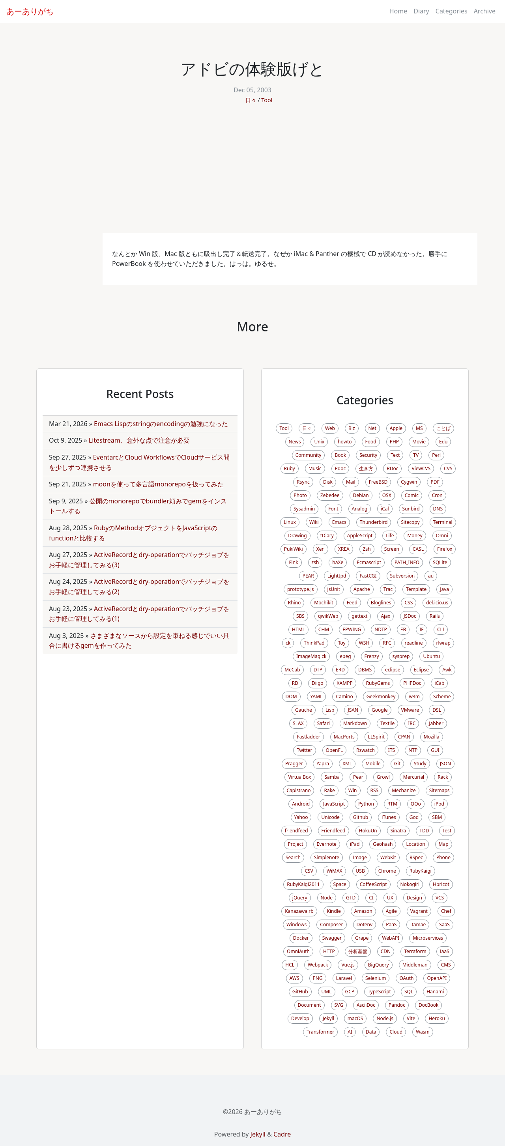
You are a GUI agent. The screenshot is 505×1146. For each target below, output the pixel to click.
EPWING (351, 629)
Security (368, 455)
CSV (309, 870)
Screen (391, 549)
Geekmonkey (381, 696)
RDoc (392, 468)
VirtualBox (299, 777)
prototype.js (300, 589)
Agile (391, 911)
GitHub (300, 991)
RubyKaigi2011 (303, 884)
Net (372, 428)
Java (444, 589)
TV (416, 455)
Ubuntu (431, 656)
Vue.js (347, 964)
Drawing (297, 535)
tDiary (327, 535)
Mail (350, 482)
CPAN (404, 736)
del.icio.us (437, 602)
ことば (443, 428)
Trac (388, 589)
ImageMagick (311, 656)
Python (366, 803)
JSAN (353, 710)
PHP (394, 441)
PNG (318, 978)
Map (444, 844)
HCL (289, 964)
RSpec (416, 857)
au (431, 575)
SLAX (298, 723)
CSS (408, 602)
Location (415, 844)
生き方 (366, 468)
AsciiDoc (366, 1005)
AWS (294, 978)
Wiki (314, 522)
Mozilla (432, 736)
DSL (436, 710)
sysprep (401, 656)
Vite (411, 1018)
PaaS (391, 924)
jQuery (299, 897)
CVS (448, 468)
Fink (293, 562)
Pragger (294, 763)
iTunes (389, 817)
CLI (440, 629)
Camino (344, 696)
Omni (442, 535)
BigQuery (378, 964)
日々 (250, 100)
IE (421, 629)
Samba (332, 777)
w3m (414, 696)
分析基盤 (357, 951)
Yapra (322, 763)
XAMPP (345, 683)
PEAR (308, 575)
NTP (412, 750)
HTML (298, 629)
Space (339, 884)
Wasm (423, 1031)
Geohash (383, 844)
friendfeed (296, 830)
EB (403, 629)
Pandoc (397, 1005)
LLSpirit (376, 736)
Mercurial (413, 777)
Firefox (444, 549)
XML (347, 763)
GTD (350, 897)
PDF (434, 482)
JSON (445, 763)
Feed (352, 602)
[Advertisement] (252, 174)
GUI (435, 750)
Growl (383, 777)
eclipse (392, 669)
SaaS (444, 924)
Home (398, 11)
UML (327, 991)
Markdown (355, 723)
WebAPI (390, 938)
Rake (329, 790)
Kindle (334, 911)
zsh (315, 562)
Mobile (372, 763)
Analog (360, 508)
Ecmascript (369, 562)
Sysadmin (304, 508)
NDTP (380, 629)
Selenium (375, 978)
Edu (443, 441)
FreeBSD (378, 482)
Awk (447, 669)
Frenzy (372, 656)
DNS (438, 508)
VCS (440, 897)
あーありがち (30, 11)
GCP (350, 991)
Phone (443, 857)
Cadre (282, 1134)
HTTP (329, 951)
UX (390, 897)
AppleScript (359, 535)
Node (327, 897)
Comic (412, 495)
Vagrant (419, 911)
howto (345, 441)
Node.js (384, 1018)
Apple (396, 428)
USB (360, 870)
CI (371, 897)
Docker (301, 938)
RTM (392, 803)
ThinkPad (314, 642)
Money (414, 535)
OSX (386, 495)
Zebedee (330, 495)
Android (301, 803)
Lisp (330, 710)
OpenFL (334, 750)
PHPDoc (412, 683)
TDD (424, 830)
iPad (354, 844)
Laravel (344, 978)
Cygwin (409, 482)
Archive (485, 11)
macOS (355, 1018)
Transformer (320, 1031)
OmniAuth (298, 951)
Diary (421, 11)
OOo (416, 803)
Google (380, 710)
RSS (374, 790)
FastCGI (367, 575)
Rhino (294, 602)
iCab (439, 683)
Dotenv (365, 924)
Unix (319, 441)
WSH (364, 642)
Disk (328, 482)
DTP (318, 669)
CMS (446, 964)
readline (414, 642)
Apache (362, 589)
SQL (408, 991)
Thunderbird (374, 522)
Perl (436, 455)
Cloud (395, 1031)
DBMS (365, 669)
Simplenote (326, 857)
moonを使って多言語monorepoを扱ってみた (158, 484)
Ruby (289, 468)
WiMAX (334, 870)
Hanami (435, 991)
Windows (296, 924)
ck (288, 642)
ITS (391, 750)
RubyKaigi (421, 870)
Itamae (418, 924)
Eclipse (421, 669)
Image (360, 857)
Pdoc (340, 468)
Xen (320, 549)
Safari (323, 723)
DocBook (429, 1005)
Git (397, 763)
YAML (316, 696)
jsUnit (333, 589)
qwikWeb (328, 616)
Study (420, 763)
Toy (342, 642)
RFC (387, 642)
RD (295, 683)
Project (295, 844)
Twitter (304, 750)
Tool (266, 100)
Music (315, 468)
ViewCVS (420, 468)
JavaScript (334, 803)
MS (419, 428)
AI (350, 1031)
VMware (410, 710)
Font (333, 508)
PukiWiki (293, 549)
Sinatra (398, 830)
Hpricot (441, 884)
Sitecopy (410, 522)
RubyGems (378, 683)
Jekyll (328, 1018)
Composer (331, 924)
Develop (300, 1018)
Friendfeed (334, 830)
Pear (358, 777)
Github (360, 817)
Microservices (428, 938)
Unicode (330, 817)
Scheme (442, 696)
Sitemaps (439, 790)
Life (390, 535)
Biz (351, 428)
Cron (437, 495)
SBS (300, 616)
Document (309, 1005)
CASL (418, 549)
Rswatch (365, 750)
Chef (446, 911)
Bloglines (381, 602)
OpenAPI (437, 978)
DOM (291, 696)
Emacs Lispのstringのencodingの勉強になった (161, 423)
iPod (439, 803)
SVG (339, 1005)
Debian (361, 495)
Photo (300, 495)
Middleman (415, 964)
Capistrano (298, 790)
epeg (345, 656)
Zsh (367, 549)
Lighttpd (336, 575)
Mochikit (323, 602)
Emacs (339, 522)
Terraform (415, 951)
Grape (361, 938)
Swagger (332, 938)
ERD (340, 669)
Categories (452, 11)
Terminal (443, 522)
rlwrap (443, 642)
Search (293, 857)
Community (309, 455)
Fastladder (308, 736)
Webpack (318, 964)
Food (370, 441)
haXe (337, 562)
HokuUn (368, 830)
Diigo (318, 683)
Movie (419, 441)
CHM (323, 629)
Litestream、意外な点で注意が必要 (139, 440)
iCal (385, 508)
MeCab (292, 669)
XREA (344, 549)
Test (447, 830)
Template (416, 589)
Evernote (327, 844)
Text (395, 455)
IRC (411, 723)
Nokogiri (410, 884)
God (414, 817)
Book (340, 455)
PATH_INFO (407, 562)
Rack (443, 777)
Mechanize (403, 790)
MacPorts (344, 736)
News (295, 441)
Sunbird (411, 508)
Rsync (303, 482)
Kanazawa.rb (299, 911)
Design (414, 897)
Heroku (436, 1018)
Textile (387, 723)
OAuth (406, 978)
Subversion (402, 575)
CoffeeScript (373, 884)
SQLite (440, 562)
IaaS (444, 951)
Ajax (385, 616)
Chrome (387, 870)
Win (352, 790)
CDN (386, 951)
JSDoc (410, 616)
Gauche (303, 710)
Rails (435, 616)
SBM (437, 817)
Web (330, 428)
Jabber (436, 723)
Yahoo (301, 817)
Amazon (363, 911)
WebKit (388, 857)
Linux (290, 522)
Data (371, 1031)
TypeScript (379, 991)
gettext (359, 616)
